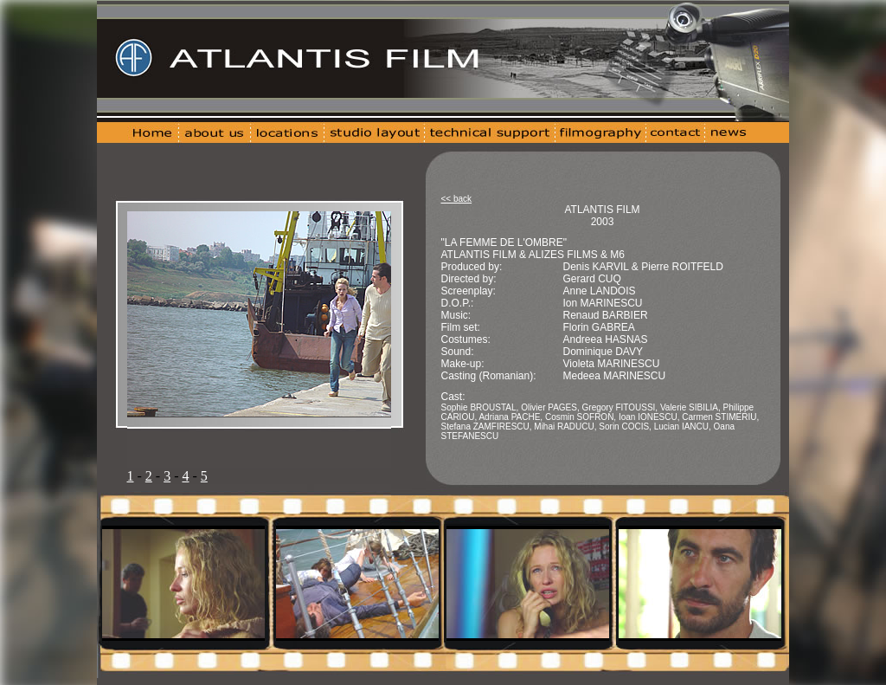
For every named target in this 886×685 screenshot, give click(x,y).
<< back (456, 199)
